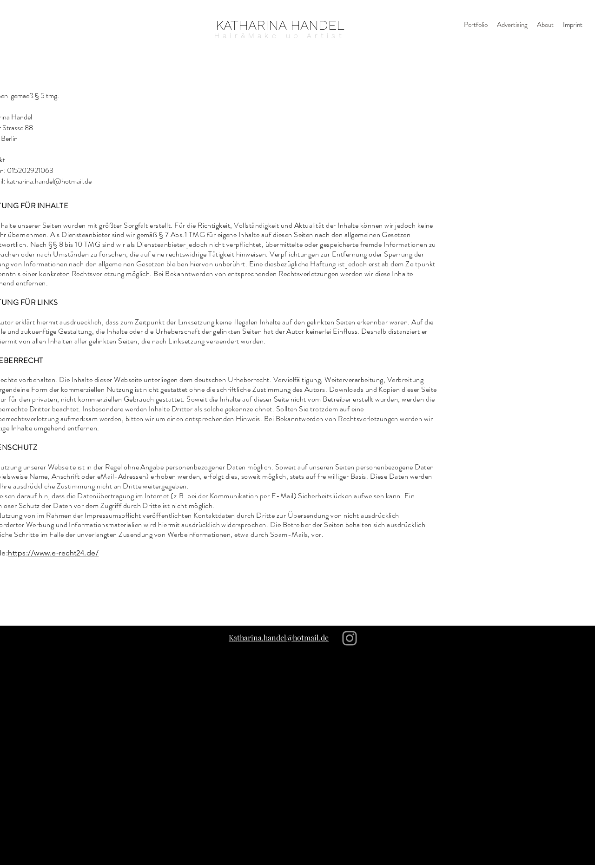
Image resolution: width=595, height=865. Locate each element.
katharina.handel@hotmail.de (49, 181)
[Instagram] (349, 638)
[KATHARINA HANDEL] (280, 25)
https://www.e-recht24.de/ (53, 552)
